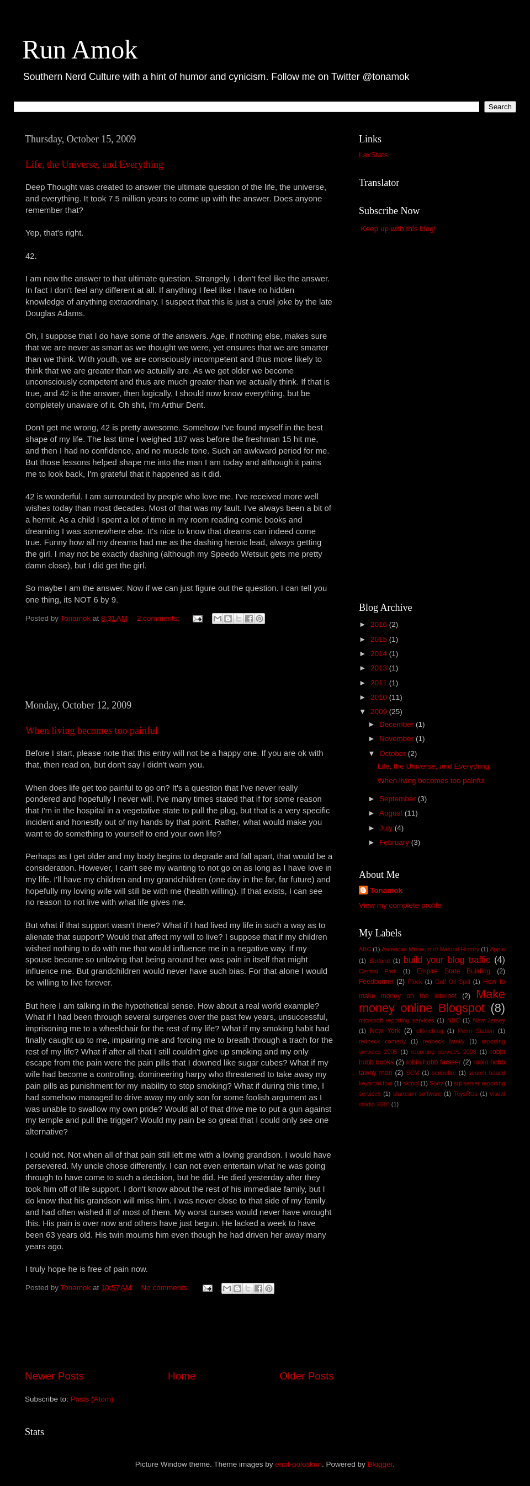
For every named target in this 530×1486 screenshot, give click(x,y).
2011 (379, 683)
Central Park (377, 971)
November (397, 738)
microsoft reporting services (396, 1020)
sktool (410, 1083)
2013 (379, 668)
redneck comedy (382, 1041)
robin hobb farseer (433, 1062)
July (387, 828)
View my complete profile (400, 905)
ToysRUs (466, 1093)
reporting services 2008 (443, 1051)
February (395, 842)
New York (385, 1031)
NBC (453, 1020)
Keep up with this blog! (398, 229)
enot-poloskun (298, 1464)
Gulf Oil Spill (452, 981)
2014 (379, 653)
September (398, 799)
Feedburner (376, 982)
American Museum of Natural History (431, 949)
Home (181, 1376)
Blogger (380, 1464)
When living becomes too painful (91, 730)
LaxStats (373, 155)
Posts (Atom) (92, 1399)
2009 (379, 711)
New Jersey (489, 1020)
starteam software (417, 1093)
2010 (379, 697)
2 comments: (159, 618)
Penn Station (476, 1030)
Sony (436, 1083)
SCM (412, 1072)
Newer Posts (54, 1376)
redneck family (443, 1041)
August (392, 813)
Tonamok (386, 890)
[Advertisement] (179, 668)
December (397, 724)
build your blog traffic (447, 960)
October (393, 753)
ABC (365, 949)
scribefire (444, 1072)
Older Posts (306, 1376)
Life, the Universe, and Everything (94, 164)
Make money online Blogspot (432, 1001)
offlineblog (429, 1030)
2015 (379, 639)
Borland (379, 960)
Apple (497, 949)
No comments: (166, 1287)
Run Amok (79, 49)
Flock (415, 981)
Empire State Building (454, 971)
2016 (379, 624)
